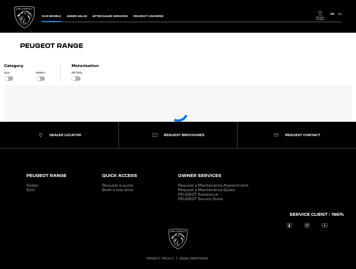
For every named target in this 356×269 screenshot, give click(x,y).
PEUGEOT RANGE (46, 175)
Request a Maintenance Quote (206, 190)
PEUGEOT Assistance (198, 194)
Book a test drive (118, 190)
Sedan (32, 185)
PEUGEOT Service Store (200, 199)
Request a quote (117, 185)
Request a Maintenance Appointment (213, 185)
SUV (30, 190)
